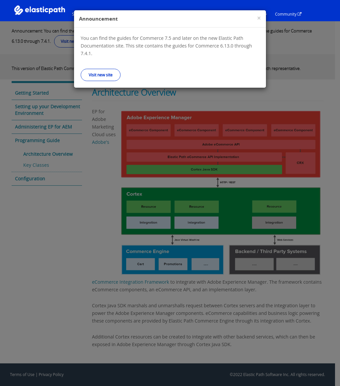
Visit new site (101, 74)
